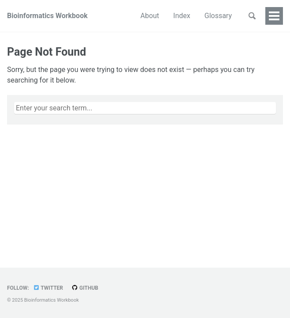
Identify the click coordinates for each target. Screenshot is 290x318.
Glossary (182, 15)
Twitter (48, 288)
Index (146, 15)
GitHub (84, 288)
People (221, 15)
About (114, 15)
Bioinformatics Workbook (47, 15)
